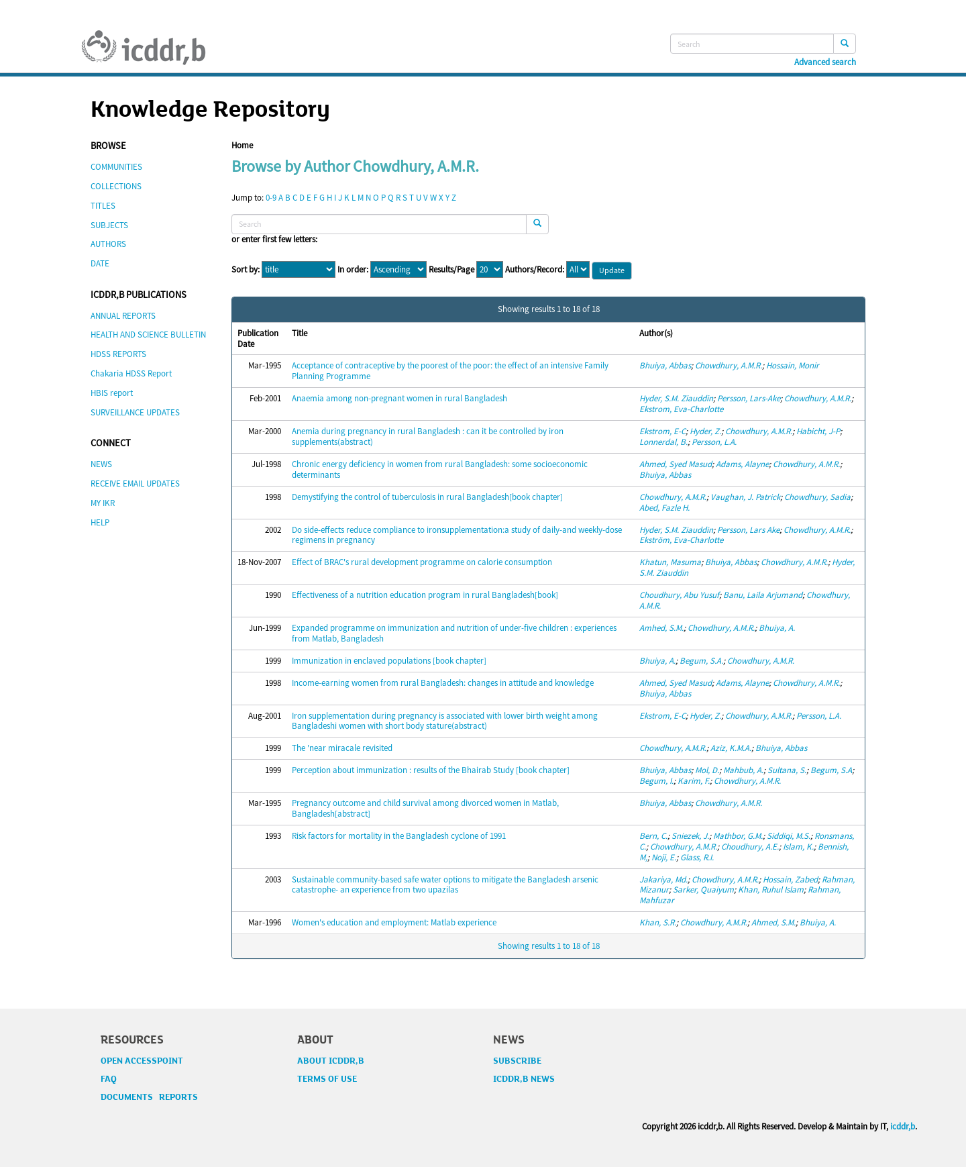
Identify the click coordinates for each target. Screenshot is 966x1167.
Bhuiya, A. (777, 627)
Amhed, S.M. (661, 627)
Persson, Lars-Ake (748, 398)
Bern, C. (653, 836)
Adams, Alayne (742, 464)
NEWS (101, 464)
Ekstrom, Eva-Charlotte (681, 409)
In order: (352, 269)
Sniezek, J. (690, 836)
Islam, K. (798, 846)
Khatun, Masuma (670, 562)
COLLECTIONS (116, 186)
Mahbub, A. (743, 770)
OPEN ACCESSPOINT (142, 1061)
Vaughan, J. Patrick (745, 497)
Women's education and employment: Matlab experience (394, 922)
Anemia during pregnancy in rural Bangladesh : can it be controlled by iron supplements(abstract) (428, 436)
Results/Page (451, 269)
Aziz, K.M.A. (730, 748)
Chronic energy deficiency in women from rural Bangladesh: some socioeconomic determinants (440, 469)
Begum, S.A (831, 770)
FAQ (109, 1079)
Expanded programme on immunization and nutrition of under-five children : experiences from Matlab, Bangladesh (454, 633)
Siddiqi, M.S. (788, 836)
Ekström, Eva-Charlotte (681, 540)
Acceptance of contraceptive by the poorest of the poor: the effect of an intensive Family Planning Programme (450, 371)
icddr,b (902, 1126)
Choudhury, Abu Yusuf (679, 595)
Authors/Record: (534, 269)
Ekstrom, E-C (662, 431)
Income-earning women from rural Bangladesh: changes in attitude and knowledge (443, 683)
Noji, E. (663, 857)
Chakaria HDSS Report (131, 373)
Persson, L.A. (714, 442)
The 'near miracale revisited (342, 748)
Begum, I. (656, 781)
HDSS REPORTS (118, 354)
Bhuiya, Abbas (665, 365)
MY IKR (103, 503)
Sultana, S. (786, 770)
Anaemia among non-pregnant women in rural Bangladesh (399, 398)
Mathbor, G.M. (738, 836)
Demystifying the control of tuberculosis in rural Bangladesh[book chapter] (427, 497)
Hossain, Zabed (790, 879)
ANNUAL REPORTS (123, 315)
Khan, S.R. (657, 922)
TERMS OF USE (327, 1079)
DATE (100, 263)
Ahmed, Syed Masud (675, 464)
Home (242, 145)
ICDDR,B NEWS (524, 1079)
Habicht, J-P (818, 431)
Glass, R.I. (697, 857)
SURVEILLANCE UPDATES (135, 412)
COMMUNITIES (116, 166)
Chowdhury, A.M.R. (728, 365)
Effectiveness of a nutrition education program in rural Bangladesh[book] (425, 595)
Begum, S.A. (701, 660)
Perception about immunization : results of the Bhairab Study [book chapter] (431, 770)
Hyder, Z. (705, 431)
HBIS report (112, 393)
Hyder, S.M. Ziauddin (676, 398)
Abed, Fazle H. (664, 507)
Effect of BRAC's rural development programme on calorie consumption (422, 562)
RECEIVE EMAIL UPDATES (135, 483)
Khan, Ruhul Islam (771, 889)
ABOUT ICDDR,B (330, 1061)
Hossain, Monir (792, 365)
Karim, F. (694, 781)
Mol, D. (707, 770)
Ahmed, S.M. (773, 922)
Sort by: (245, 269)
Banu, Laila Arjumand (762, 595)
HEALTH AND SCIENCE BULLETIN (148, 334)
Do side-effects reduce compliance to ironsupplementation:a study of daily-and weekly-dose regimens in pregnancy (457, 535)
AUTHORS (108, 244)
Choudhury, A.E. (750, 846)
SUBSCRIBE (517, 1061)
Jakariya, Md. (663, 879)
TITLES (103, 205)
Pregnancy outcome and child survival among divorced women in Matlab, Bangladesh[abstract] (425, 808)
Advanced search (825, 62)
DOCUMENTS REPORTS (149, 1097)
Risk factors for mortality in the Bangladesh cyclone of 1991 (399, 836)
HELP (100, 522)
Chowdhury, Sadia (817, 497)
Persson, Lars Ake (748, 530)
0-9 (271, 197)
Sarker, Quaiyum (703, 889)
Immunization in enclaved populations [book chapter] (389, 660)
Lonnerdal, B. (663, 442)
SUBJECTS (109, 225)
